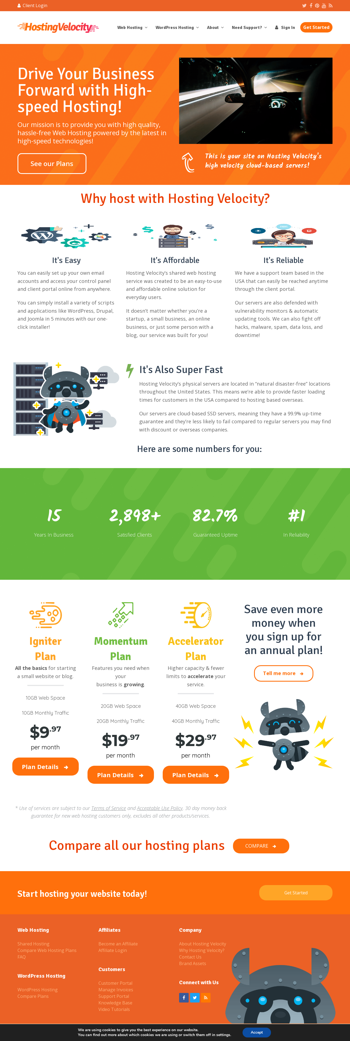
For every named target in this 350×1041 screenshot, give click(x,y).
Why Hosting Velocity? (201, 950)
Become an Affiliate (118, 944)
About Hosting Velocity (202, 944)
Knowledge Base (115, 1003)
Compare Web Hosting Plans (47, 950)
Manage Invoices (115, 990)
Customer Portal (115, 983)
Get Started (296, 893)
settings (223, 1035)
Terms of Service (108, 808)
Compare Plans (33, 996)
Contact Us (190, 957)
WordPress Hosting (38, 990)
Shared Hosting (33, 944)
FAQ (22, 957)
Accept (257, 1032)
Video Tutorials (114, 1009)
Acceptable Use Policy (160, 808)
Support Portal (113, 996)
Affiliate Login (112, 950)
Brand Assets (192, 963)
